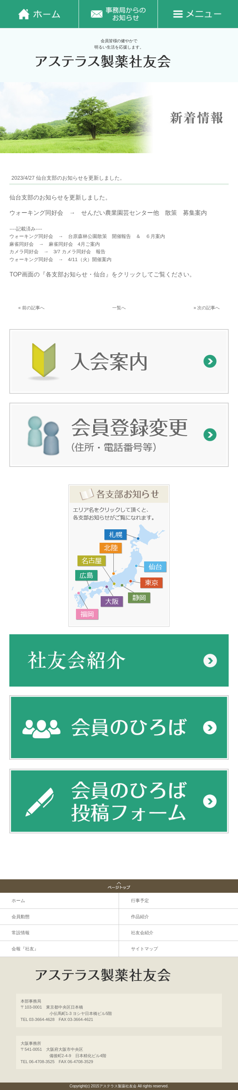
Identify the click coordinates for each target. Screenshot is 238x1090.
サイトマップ (144, 948)
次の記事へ (208, 307)
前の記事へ (33, 307)
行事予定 (140, 900)
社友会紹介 (142, 932)
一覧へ (119, 307)
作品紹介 (140, 916)
